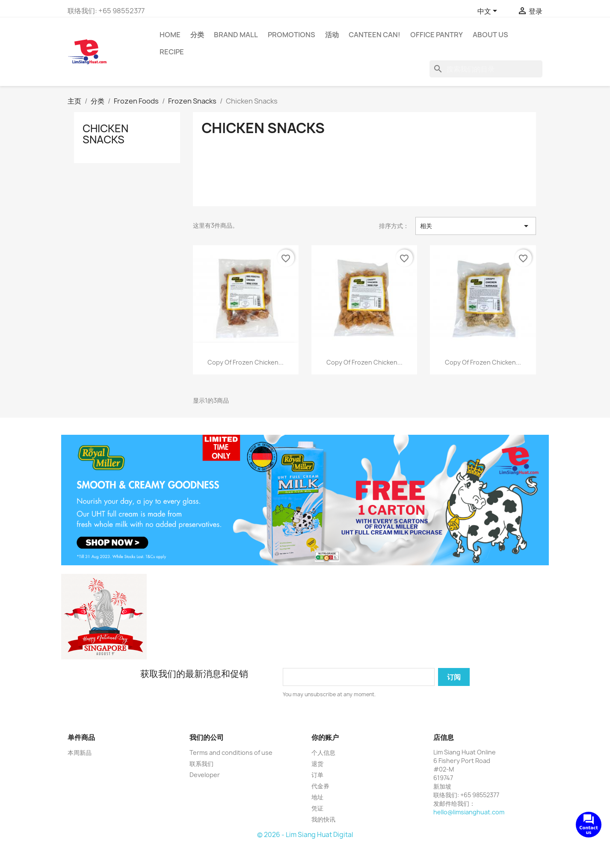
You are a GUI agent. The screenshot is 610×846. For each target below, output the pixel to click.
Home (170, 34)
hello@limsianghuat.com (468, 812)
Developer (205, 775)
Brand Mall (236, 34)
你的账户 (325, 737)
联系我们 (201, 764)
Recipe (172, 51)
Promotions (291, 34)
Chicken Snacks (105, 134)
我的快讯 (323, 819)
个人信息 (323, 752)
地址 (317, 797)
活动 (332, 34)
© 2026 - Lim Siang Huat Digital (305, 834)
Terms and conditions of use (231, 752)
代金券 (320, 786)
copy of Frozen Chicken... (245, 362)
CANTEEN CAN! (374, 34)
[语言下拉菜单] (488, 11)
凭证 (317, 808)
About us (490, 34)
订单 (317, 775)
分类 (197, 34)
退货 (317, 764)
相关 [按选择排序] (475, 226)
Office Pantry (436, 34)
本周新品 (80, 752)
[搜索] (485, 68)
